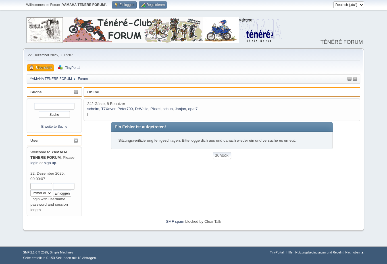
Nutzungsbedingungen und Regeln (318, 252)
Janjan (180, 109)
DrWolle (141, 109)
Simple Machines (61, 252)
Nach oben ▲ (354, 252)
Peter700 (125, 109)
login (34, 163)
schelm (93, 109)
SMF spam (175, 221)
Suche (36, 92)
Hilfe (289, 252)
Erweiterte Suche (54, 127)
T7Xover (108, 109)
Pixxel (156, 109)
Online (93, 92)
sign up (50, 163)
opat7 (192, 109)
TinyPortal (277, 252)
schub (168, 109)
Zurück (222, 155)
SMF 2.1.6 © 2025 (35, 252)
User (34, 140)
